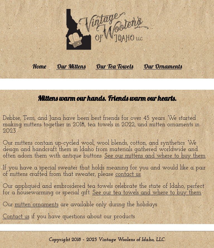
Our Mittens (71, 66)
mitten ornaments (37, 204)
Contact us (16, 216)
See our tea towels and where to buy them (147, 192)
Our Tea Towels (114, 66)
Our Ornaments (163, 66)
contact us (128, 174)
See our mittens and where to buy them (154, 156)
